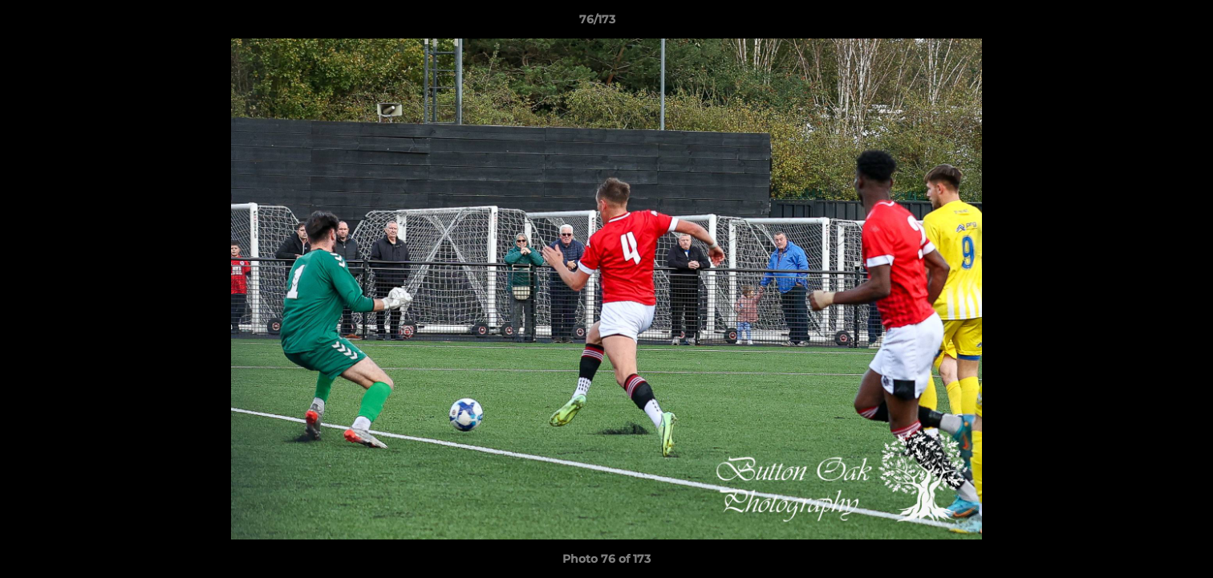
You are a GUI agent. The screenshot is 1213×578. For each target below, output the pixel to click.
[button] (1145, 23)
